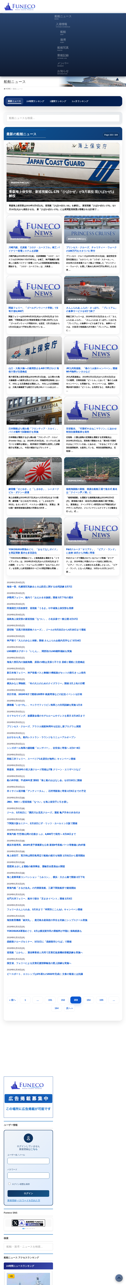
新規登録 (12, 1200)
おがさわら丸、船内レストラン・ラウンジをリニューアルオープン (41, 737)
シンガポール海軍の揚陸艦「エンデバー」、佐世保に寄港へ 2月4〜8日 (43, 748)
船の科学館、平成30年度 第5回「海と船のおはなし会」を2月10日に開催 (44, 780)
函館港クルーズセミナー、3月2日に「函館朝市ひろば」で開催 (39, 941)
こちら (34, 1149)
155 (101, 1000)
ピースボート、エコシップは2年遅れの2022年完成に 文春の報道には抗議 (45, 974)
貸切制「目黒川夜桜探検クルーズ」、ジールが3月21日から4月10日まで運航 (46, 629)
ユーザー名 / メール (16, 1155)
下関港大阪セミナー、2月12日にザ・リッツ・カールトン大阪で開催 (42, 823)
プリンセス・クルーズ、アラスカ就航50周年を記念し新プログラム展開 (44, 726)
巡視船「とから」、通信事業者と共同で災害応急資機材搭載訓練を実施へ (45, 952)
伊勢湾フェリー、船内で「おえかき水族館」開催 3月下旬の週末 (40, 597)
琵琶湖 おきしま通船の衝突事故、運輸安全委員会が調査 (36, 866)
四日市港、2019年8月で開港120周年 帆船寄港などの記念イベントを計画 (44, 694)
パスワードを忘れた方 (28, 1200)
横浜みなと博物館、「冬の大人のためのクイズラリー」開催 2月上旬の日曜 (46, 683)
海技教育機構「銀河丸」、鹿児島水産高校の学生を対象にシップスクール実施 (47, 920)
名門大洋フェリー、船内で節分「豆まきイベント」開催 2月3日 (39, 898)
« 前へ (12, 1000)
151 (50, 1000)
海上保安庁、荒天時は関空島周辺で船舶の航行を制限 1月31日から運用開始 (46, 855)
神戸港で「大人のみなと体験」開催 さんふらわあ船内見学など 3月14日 (44, 640)
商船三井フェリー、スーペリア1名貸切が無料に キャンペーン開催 (41, 758)
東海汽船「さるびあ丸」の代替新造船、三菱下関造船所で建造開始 (41, 888)
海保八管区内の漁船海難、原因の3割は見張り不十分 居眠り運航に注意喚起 (46, 662)
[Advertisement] (83, 7)
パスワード (12, 1169)
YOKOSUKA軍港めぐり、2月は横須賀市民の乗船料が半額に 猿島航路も (44, 931)
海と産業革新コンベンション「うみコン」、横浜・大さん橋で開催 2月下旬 (46, 877)
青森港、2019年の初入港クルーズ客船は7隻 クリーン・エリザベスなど (44, 769)
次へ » (69, 1008)
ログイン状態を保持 (19, 1184)
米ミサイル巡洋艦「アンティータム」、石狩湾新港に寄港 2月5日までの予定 (46, 791)
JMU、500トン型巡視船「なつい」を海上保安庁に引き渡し (37, 802)
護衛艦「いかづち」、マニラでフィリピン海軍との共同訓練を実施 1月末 (44, 705)
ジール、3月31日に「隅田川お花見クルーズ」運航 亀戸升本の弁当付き (43, 812)
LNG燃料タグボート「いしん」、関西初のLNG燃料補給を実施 (39, 651)
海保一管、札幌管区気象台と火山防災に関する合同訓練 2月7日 (39, 586)
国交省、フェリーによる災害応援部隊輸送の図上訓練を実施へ (39, 963)
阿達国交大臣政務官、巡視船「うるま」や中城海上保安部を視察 (40, 608)
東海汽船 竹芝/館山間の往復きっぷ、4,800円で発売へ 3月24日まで (41, 834)
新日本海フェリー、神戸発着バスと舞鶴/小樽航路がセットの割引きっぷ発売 (46, 672)
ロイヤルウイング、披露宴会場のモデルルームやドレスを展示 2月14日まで (46, 715)
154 (88, 1000)
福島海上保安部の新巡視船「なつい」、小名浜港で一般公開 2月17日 (42, 619)
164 (56, 1008)
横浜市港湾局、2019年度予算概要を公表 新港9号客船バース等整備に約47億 (46, 845)
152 (63, 1000)
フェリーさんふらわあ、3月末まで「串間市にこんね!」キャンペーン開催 (44, 909)
